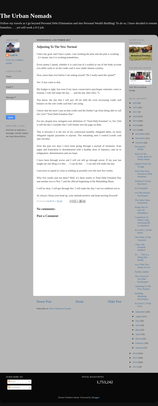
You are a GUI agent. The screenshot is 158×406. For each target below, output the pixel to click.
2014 (135, 362)
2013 (135, 366)
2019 (135, 121)
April (138, 334)
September (140, 311)
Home (80, 301)
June (137, 325)
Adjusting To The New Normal (143, 287)
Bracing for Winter (140, 148)
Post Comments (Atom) (60, 308)
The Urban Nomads (26, 15)
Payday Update (142, 271)
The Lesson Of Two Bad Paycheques (141, 279)
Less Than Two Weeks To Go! (143, 265)
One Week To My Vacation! (143, 238)
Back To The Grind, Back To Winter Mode (143, 157)
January (139, 347)
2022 (135, 107)
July (137, 320)
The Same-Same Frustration (142, 201)
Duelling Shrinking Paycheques (141, 296)
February (139, 343)
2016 (135, 353)
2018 (135, 125)
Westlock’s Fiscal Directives (143, 182)
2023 (135, 103)
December (140, 133)
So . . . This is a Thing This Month (142, 257)
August (139, 316)
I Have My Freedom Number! (140, 247)
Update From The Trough (143, 165)
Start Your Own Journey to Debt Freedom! (143, 174)
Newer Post (44, 301)
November (140, 138)
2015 (135, 357)
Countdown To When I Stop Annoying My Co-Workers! (142, 221)
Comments (14, 387)
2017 (135, 130)
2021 (135, 112)
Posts (11, 381)
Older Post (114, 301)
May (137, 330)
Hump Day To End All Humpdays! (141, 210)
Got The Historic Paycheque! (142, 194)
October (139, 142)
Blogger (95, 397)
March (138, 338)
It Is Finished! (141, 188)
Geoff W (13, 55)
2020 (135, 116)
